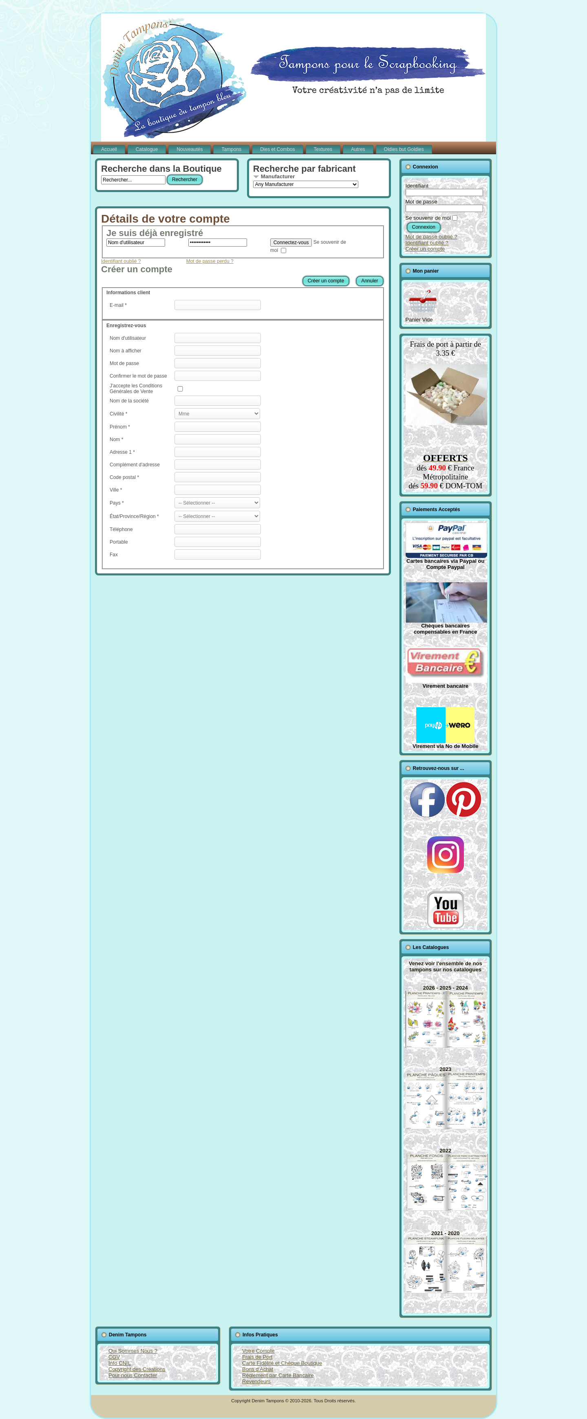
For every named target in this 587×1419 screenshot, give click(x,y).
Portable (119, 542)
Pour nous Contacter (132, 1375)
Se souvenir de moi (428, 218)
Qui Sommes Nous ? (132, 1351)
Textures (323, 149)
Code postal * (124, 477)
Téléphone (121, 529)
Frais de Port (257, 1357)
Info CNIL (119, 1363)
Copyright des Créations (136, 1369)
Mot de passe (124, 363)
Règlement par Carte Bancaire (278, 1375)
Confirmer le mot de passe (138, 376)
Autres (358, 149)
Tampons (231, 149)
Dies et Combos (277, 149)
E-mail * (118, 305)
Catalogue (147, 149)
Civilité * (118, 414)
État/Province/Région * (134, 516)
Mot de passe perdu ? (210, 261)
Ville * (116, 490)
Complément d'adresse (135, 465)
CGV (114, 1357)
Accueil (109, 149)
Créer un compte (326, 281)
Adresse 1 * (122, 452)
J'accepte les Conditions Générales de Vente (136, 388)
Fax (114, 555)
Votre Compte (258, 1351)
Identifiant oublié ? (121, 261)
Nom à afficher (125, 351)
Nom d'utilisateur (128, 338)
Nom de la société (129, 401)
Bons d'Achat (257, 1369)
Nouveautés (190, 149)
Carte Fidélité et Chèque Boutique (282, 1363)
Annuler (369, 281)
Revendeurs (256, 1381)
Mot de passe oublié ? (431, 237)
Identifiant (417, 186)
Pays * (117, 503)
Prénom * (120, 427)
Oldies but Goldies (404, 149)
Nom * (116, 439)
